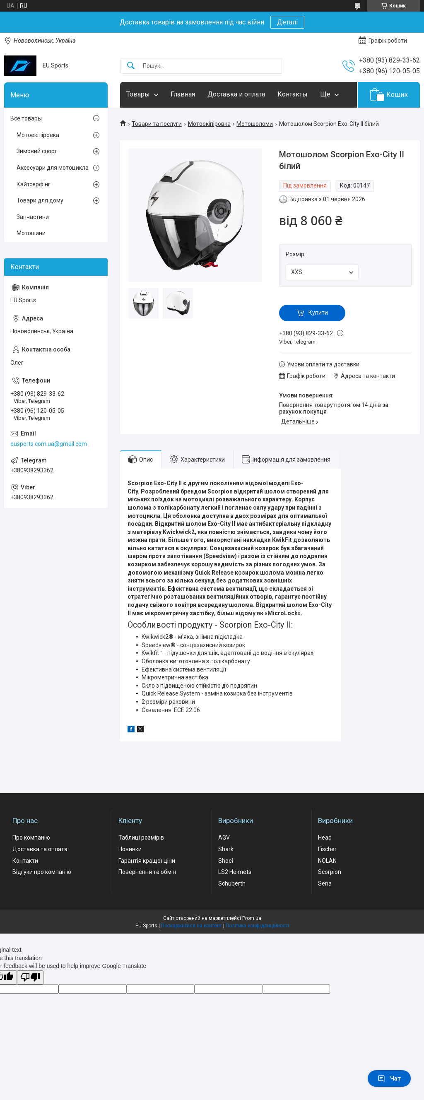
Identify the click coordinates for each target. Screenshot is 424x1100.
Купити (318, 312)
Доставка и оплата (236, 94)
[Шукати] (131, 66)
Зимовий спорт (37, 151)
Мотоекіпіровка (209, 123)
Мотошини (31, 233)
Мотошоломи (254, 123)
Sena (325, 883)
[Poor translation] (30, 977)
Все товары (26, 118)
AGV (224, 837)
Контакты (292, 94)
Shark (226, 849)
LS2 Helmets (234, 872)
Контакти (25, 860)
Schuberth (232, 883)
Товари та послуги (157, 123)
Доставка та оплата (39, 849)
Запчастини (33, 217)
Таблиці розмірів (141, 837)
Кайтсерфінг (34, 184)
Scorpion (329, 872)
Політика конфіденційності (257, 926)
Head (325, 837)
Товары (138, 94)
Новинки (130, 849)
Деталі (287, 22)
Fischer (327, 849)
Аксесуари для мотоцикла (53, 167)
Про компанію (31, 837)
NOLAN (327, 860)
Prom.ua (251, 918)
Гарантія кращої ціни (146, 860)
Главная (183, 94)
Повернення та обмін (147, 872)
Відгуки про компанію (41, 872)
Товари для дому (40, 200)
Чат (389, 1078)
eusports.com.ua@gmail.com (48, 443)
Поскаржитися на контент (191, 926)
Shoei (225, 860)
